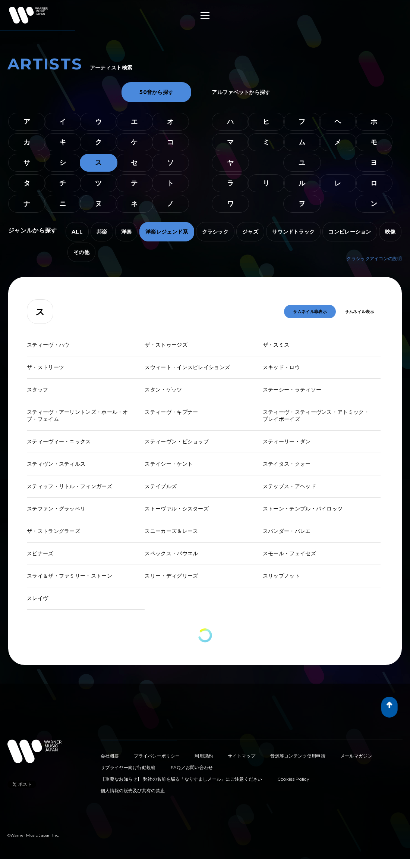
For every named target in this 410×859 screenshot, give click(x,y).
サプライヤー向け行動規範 (128, 767)
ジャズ (250, 231)
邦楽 (102, 231)
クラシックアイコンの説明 (374, 258)
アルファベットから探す (241, 92)
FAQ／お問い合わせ (192, 767)
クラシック (215, 231)
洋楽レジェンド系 (166, 231)
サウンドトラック (293, 231)
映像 (390, 231)
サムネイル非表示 (310, 311)
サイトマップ (241, 756)
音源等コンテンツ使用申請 (297, 756)
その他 (81, 252)
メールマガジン (356, 756)
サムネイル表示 (359, 311)
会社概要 (110, 756)
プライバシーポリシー (157, 756)
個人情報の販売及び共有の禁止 (133, 790)
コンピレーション (349, 231)
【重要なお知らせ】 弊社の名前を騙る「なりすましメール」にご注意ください (181, 779)
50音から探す (156, 92)
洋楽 (126, 231)
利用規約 (204, 756)
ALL (77, 231)
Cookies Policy (293, 779)
